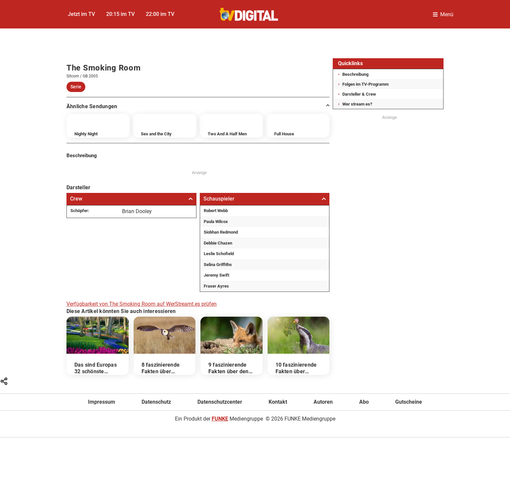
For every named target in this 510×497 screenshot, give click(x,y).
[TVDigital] (249, 14)
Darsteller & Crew (359, 94)
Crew (131, 199)
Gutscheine (408, 402)
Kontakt (278, 402)
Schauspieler (264, 199)
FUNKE (220, 419)
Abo (364, 402)
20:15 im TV (120, 14)
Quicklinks (350, 63)
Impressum (101, 402)
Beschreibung (355, 74)
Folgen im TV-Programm (365, 84)
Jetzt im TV (81, 14)
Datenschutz (156, 402)
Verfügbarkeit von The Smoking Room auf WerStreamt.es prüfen (141, 304)
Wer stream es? (357, 104)
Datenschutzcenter (219, 402)
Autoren (323, 402)
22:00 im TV (160, 14)
